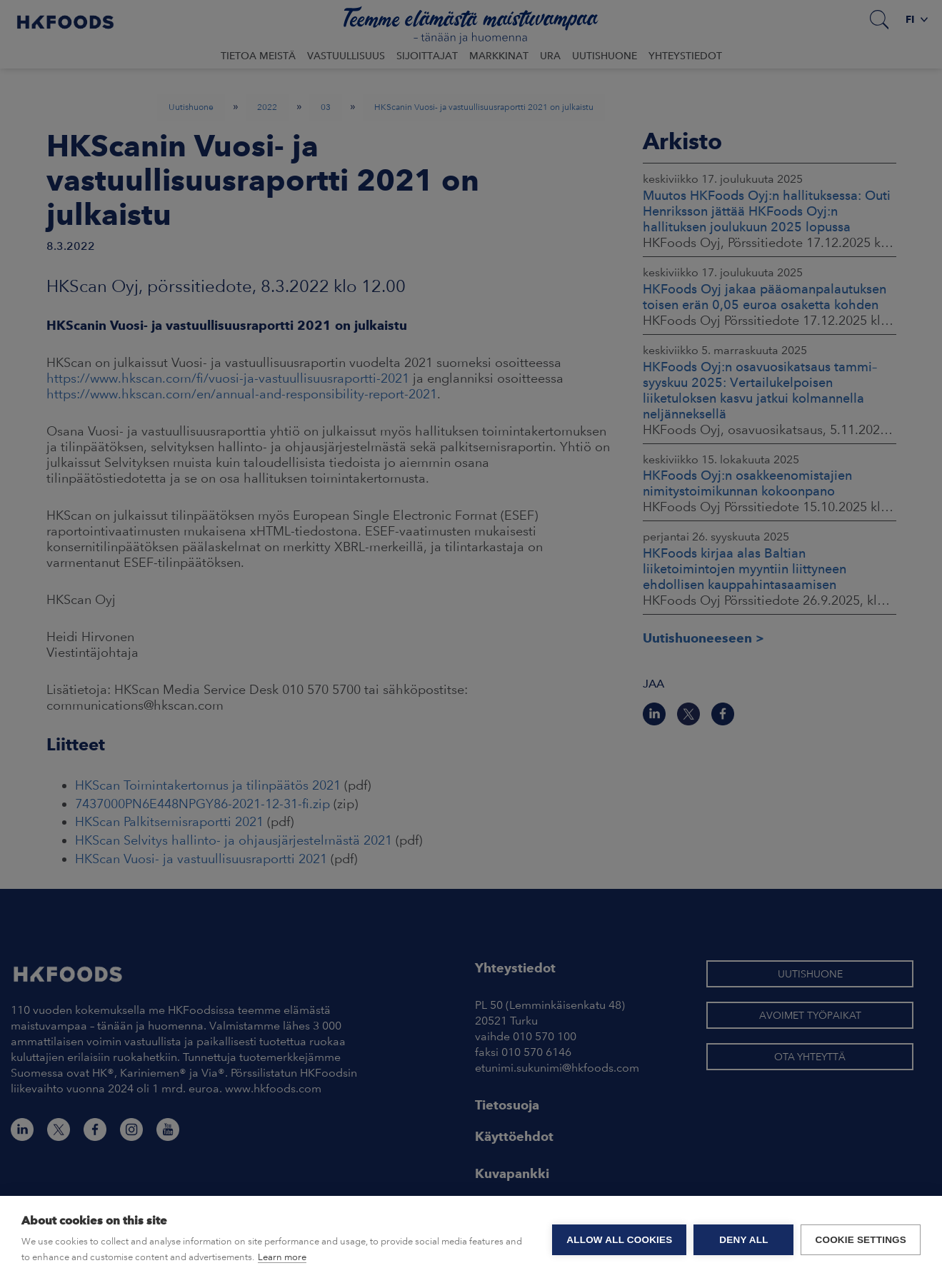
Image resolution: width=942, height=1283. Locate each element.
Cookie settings (860, 1239)
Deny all (743, 1239)
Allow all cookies (619, 1239)
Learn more (282, 1257)
